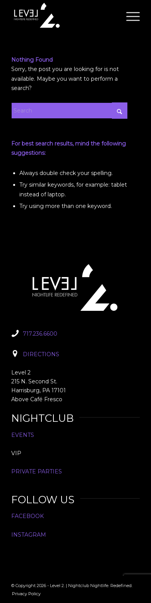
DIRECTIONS (41, 354)
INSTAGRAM (28, 534)
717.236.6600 (40, 333)
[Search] (69, 110)
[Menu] (129, 15)
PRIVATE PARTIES (36, 471)
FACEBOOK (27, 516)
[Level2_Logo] (62, 15)
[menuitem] (129, 15)
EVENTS (22, 434)
